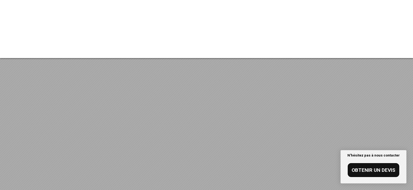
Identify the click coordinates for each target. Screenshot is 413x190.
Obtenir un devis (373, 170)
